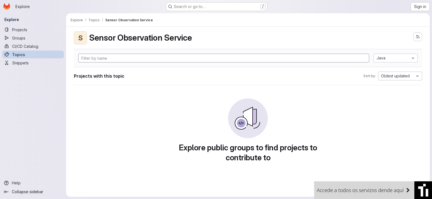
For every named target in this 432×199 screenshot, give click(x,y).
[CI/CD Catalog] (33, 46)
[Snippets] (33, 63)
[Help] (33, 183)
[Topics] (33, 54)
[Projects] (33, 29)
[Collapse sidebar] (33, 192)
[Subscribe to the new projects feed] (417, 36)
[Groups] (33, 38)
